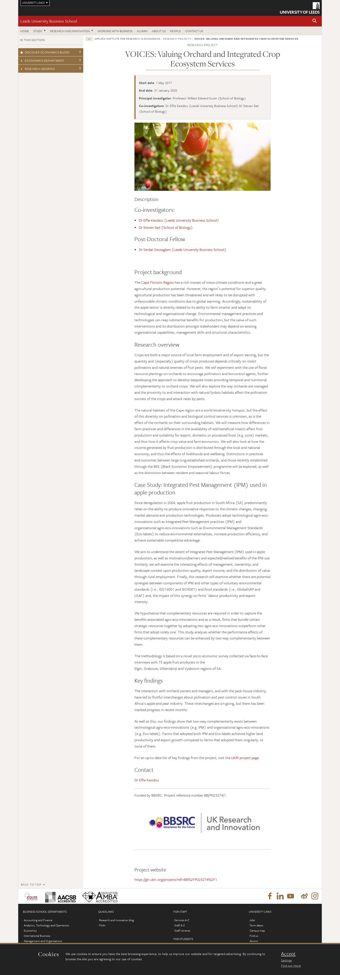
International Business (37, 936)
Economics (30, 930)
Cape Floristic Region (157, 282)
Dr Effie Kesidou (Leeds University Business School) (179, 220)
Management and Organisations (43, 941)
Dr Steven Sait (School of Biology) (166, 227)
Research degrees (37, 68)
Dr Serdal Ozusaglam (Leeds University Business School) (182, 249)
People (175, 31)
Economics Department (42, 60)
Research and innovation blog (116, 920)
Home (24, 31)
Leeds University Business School (48, 21)
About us (159, 31)
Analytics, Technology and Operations (46, 925)
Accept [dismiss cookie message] (288, 953)
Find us (254, 936)
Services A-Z (181, 920)
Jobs (252, 920)
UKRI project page (245, 757)
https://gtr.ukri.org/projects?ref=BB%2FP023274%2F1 (175, 879)
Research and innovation (70, 31)
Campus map (257, 930)
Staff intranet (182, 930)
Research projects (177, 39)
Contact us (194, 31)
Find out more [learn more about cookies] (291, 965)
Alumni (142, 31)
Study (37, 31)
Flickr (102, 925)
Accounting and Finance (38, 920)
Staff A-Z (179, 925)
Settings (286, 960)
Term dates (256, 925)
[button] (315, 21)
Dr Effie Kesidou (146, 780)
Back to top (31, 884)
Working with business (115, 31)
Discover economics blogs (45, 52)
